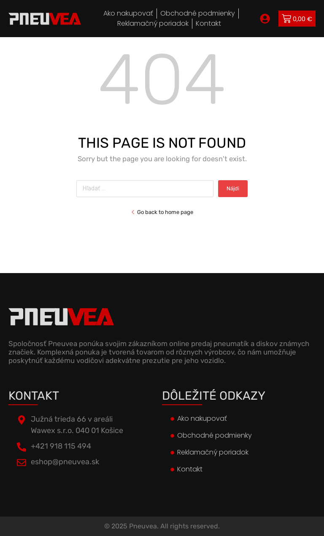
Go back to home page (162, 212)
